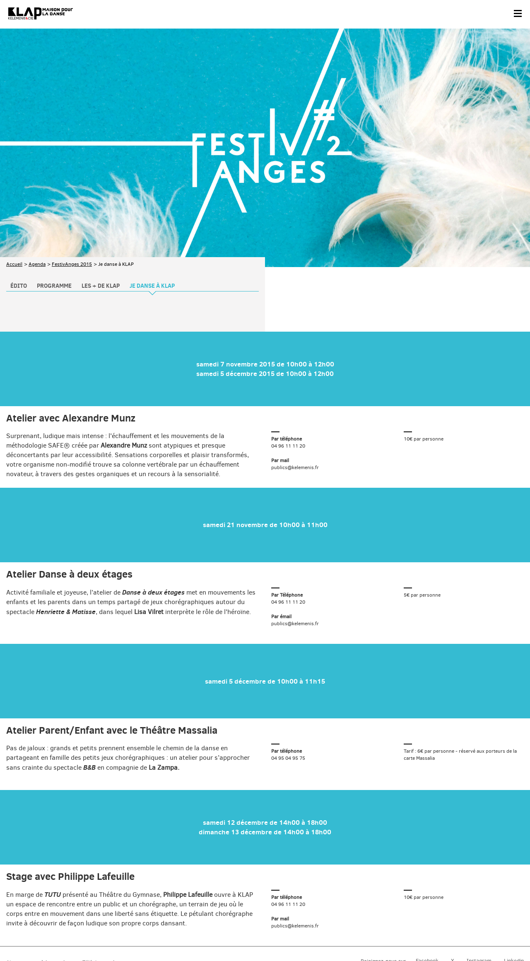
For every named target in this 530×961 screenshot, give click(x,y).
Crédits (173, 934)
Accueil (14, 199)
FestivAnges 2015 (72, 199)
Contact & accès (24, 934)
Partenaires (62, 934)
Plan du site (97, 934)
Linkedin (514, 896)
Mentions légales (137, 934)
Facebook (427, 896)
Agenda (37, 199)
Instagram (479, 896)
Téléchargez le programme (114, 897)
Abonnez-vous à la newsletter (41, 897)
